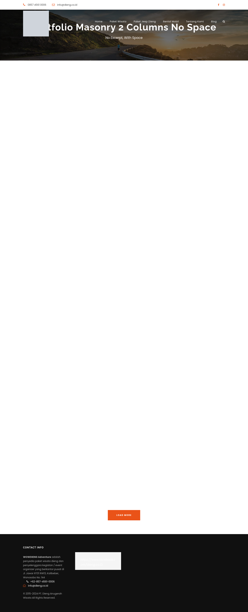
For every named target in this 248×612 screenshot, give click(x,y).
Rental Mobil (171, 21)
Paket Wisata (118, 21)
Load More (124, 515)
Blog (214, 21)
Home (98, 21)
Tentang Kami (195, 21)
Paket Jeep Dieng (145, 21)
